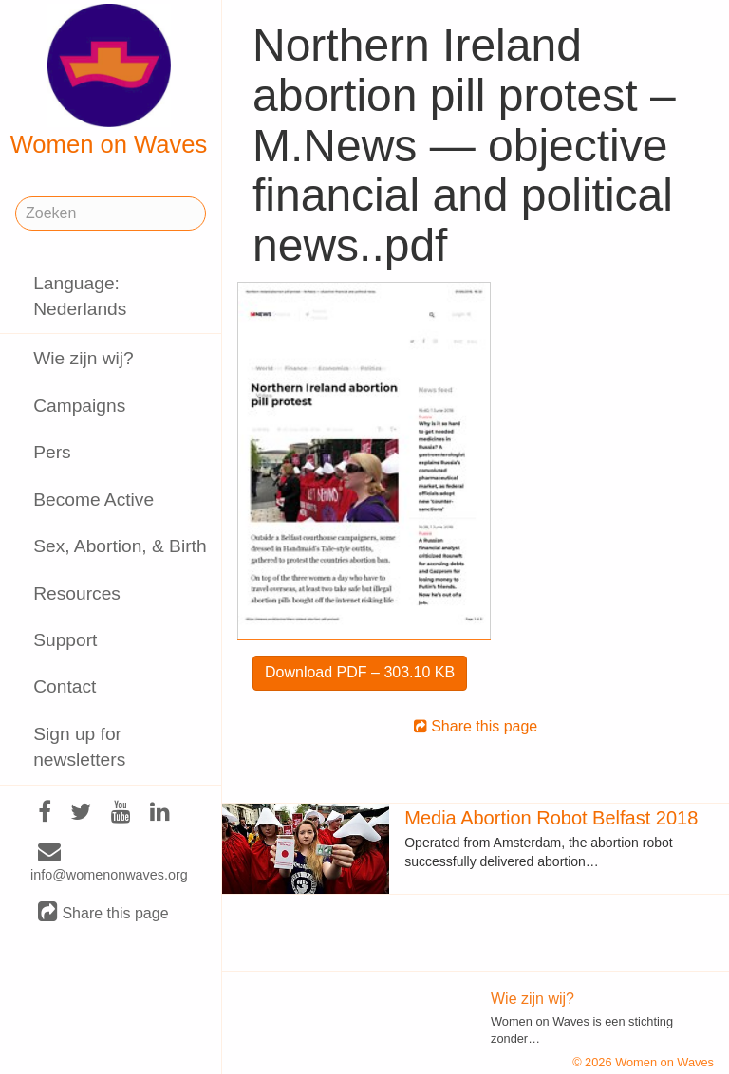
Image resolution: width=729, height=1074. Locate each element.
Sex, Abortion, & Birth (119, 546)
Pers (51, 452)
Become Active (93, 499)
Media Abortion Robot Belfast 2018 (551, 817)
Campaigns (79, 406)
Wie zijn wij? (83, 358)
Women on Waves (109, 80)
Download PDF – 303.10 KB (360, 672)
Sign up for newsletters (79, 746)
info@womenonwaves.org (109, 863)
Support (65, 640)
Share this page (103, 912)
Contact (64, 686)
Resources (77, 593)
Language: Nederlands (79, 296)
